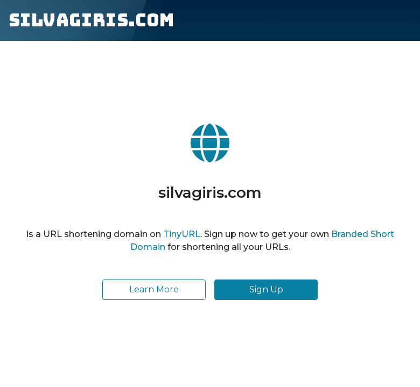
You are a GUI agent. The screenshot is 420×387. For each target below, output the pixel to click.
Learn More (154, 289)
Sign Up (266, 289)
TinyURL (181, 234)
